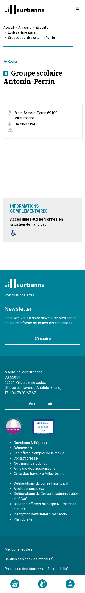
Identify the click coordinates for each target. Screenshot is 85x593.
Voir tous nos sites (20, 295)
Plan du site (23, 519)
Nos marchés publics (30, 463)
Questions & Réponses (32, 443)
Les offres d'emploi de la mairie (39, 453)
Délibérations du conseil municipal (41, 483)
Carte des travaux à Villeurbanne (39, 473)
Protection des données (24, 569)
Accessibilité (57, 569)
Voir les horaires (42, 404)
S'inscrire (43, 338)
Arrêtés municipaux (29, 488)
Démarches (23, 448)
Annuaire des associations (35, 468)
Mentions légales (18, 549)
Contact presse (26, 458)
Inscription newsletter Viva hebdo (40, 514)
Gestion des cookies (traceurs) (29, 559)
